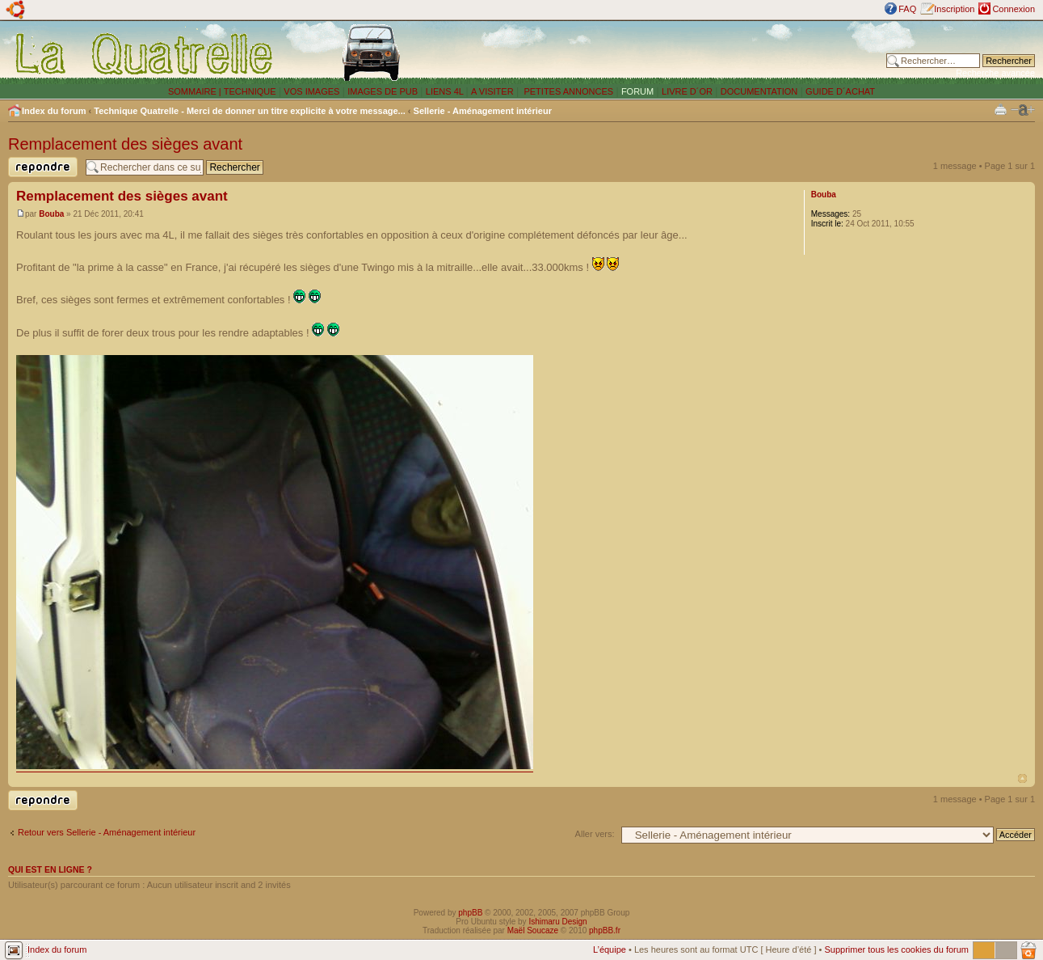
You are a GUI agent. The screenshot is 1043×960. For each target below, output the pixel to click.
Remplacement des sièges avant (125, 144)
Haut (1022, 778)
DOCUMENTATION (759, 91)
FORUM (637, 91)
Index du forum (54, 111)
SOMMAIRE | (196, 91)
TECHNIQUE (250, 91)
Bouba (51, 213)
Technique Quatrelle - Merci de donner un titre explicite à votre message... (250, 111)
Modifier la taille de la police (1023, 110)
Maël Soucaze (532, 930)
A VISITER (492, 91)
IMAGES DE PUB (382, 91)
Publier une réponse (43, 167)
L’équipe (609, 949)
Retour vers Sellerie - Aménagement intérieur (107, 832)
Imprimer (1001, 109)
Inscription (954, 9)
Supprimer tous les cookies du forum (896, 949)
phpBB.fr (604, 930)
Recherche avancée (995, 73)
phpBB (470, 912)
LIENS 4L (446, 91)
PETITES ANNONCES (567, 91)
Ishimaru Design (557, 921)
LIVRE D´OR (687, 91)
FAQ (907, 9)
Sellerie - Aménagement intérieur (483, 111)
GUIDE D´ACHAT (840, 91)
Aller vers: (595, 834)
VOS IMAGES (311, 91)
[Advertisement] (672, 52)
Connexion (1013, 9)
